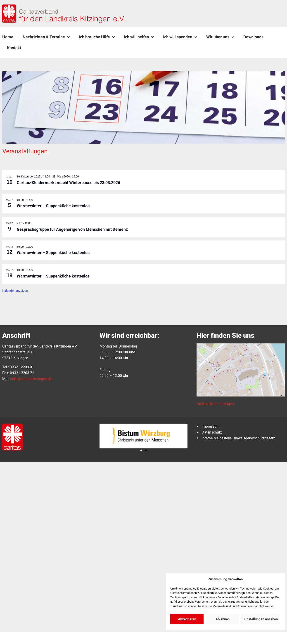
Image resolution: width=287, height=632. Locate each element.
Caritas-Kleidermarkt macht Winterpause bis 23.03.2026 (68, 182)
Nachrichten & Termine (46, 37)
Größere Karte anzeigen (215, 404)
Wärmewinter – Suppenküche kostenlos (53, 205)
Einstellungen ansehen (261, 619)
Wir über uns (220, 37)
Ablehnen (223, 619)
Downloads (253, 37)
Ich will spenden (180, 37)
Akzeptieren (187, 619)
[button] (37, 47)
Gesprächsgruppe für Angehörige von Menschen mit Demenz (72, 229)
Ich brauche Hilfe (97, 37)
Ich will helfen (139, 37)
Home (7, 37)
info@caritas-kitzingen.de (31, 379)
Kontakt (14, 47)
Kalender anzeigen (15, 290)
